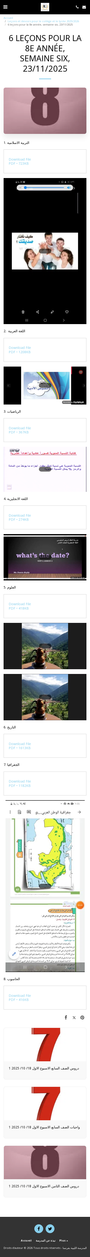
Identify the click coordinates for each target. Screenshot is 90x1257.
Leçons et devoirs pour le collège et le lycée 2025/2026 (43, 21)
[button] (5, 7)
